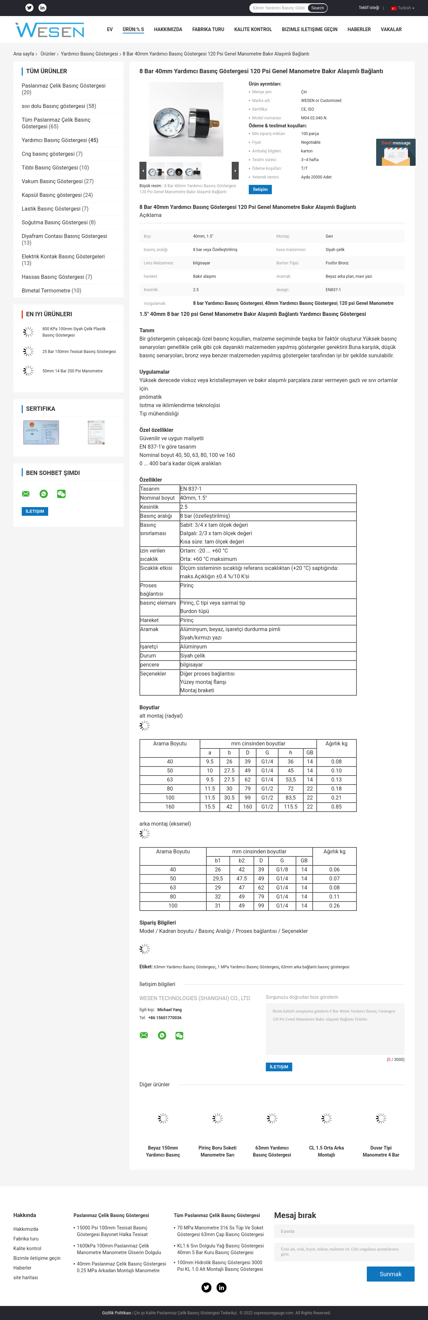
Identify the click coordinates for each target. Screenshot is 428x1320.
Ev (110, 29)
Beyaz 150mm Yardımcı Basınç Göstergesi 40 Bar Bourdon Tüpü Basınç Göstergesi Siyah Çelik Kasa (163, 1151)
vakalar (391, 29)
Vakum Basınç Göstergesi (52, 181)
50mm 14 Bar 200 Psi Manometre (72, 371)
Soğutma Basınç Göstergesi (55, 222)
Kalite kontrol (253, 29)
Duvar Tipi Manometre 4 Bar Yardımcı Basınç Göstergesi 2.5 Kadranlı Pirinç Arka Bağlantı (381, 1151)
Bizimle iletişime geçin (309, 29)
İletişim (260, 189)
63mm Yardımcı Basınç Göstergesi (184, 967)
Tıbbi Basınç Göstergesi (50, 167)
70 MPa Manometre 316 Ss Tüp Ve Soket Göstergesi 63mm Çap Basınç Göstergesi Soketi (220, 1232)
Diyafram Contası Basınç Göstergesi (64, 236)
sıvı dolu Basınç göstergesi (53, 106)
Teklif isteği (369, 7)
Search (317, 8)
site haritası (25, 1277)
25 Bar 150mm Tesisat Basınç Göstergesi (79, 351)
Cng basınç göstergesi (48, 154)
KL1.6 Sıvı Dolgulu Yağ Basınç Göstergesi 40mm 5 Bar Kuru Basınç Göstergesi (220, 1249)
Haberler (359, 29)
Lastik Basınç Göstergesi (51, 209)
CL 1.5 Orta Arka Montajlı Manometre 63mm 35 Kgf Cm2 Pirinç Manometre (326, 1151)
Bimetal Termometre (46, 290)
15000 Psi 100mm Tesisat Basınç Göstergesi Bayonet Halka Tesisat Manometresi (112, 1232)
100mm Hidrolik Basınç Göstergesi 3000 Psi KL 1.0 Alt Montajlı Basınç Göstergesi (220, 1266)
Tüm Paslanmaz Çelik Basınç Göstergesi (217, 1215)
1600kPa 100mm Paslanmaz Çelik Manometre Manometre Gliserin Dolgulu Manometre (119, 1250)
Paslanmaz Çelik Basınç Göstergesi (64, 86)
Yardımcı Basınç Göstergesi (89, 53)
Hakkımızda (168, 29)
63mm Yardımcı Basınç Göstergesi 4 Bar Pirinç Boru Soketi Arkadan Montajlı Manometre (272, 1151)
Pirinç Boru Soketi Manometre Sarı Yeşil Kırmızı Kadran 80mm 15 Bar (217, 1151)
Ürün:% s (133, 29)
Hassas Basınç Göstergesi (53, 277)
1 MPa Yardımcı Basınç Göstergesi (248, 967)
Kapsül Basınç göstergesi (52, 195)
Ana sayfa (23, 53)
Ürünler (48, 53)
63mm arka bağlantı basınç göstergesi (315, 967)
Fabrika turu (208, 29)
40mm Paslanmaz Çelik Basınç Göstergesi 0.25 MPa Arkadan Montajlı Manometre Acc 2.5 (121, 1268)
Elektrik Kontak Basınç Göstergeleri (63, 256)
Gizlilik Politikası (116, 1313)
